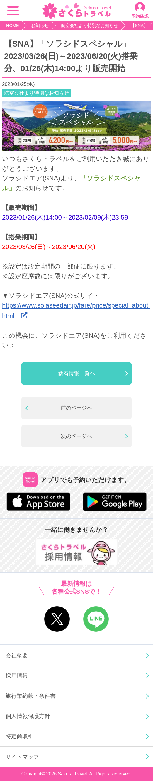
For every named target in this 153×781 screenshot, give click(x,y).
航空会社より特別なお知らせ (36, 93)
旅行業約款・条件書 (31, 695)
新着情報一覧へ (76, 373)
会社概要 (17, 655)
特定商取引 (19, 736)
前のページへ (76, 408)
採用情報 (17, 675)
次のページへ (76, 436)
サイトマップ (22, 756)
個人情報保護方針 (28, 716)
